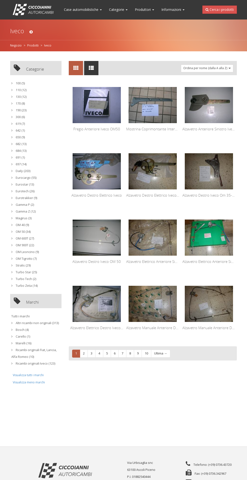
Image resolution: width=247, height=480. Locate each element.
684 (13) (19, 151)
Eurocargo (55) (23, 178)
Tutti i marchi (20, 316)
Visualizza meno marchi (29, 382)
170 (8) (18, 103)
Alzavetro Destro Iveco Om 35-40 (209, 195)
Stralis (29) (21, 265)
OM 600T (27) (22, 238)
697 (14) (19, 164)
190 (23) (19, 110)
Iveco (47, 45)
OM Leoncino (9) (25, 252)
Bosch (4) (20, 330)
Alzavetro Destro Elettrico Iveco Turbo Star (160, 195)
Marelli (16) (21, 343)
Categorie (118, 10)
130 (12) (19, 97)
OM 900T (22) (22, 245)
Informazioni (173, 10)
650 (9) (18, 137)
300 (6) (18, 117)
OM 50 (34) (21, 231)
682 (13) (19, 144)
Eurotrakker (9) (24, 198)
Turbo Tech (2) (23, 279)
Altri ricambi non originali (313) (35, 323)
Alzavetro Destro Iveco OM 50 (96, 261)
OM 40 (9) (20, 225)
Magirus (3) (21, 218)
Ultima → (160, 353)
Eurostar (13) (22, 184)
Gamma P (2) (22, 205)
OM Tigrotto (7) (24, 258)
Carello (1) (20, 336)
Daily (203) (20, 171)
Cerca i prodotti (219, 9)
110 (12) (19, 90)
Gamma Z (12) (23, 211)
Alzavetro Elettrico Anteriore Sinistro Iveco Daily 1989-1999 (174, 261)
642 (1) (18, 130)
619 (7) (18, 124)
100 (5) (18, 83)
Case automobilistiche (83, 10)
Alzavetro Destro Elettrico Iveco (96, 195)
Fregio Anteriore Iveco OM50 (96, 129)
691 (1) (18, 157)
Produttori (144, 10)
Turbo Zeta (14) (24, 285)
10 (146, 353)
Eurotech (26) (22, 191)
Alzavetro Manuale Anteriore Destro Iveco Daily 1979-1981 (174, 327)
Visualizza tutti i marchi (28, 375)
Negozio (16, 45)
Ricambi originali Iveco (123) (33, 363)
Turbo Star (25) (24, 272)
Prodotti (33, 45)
